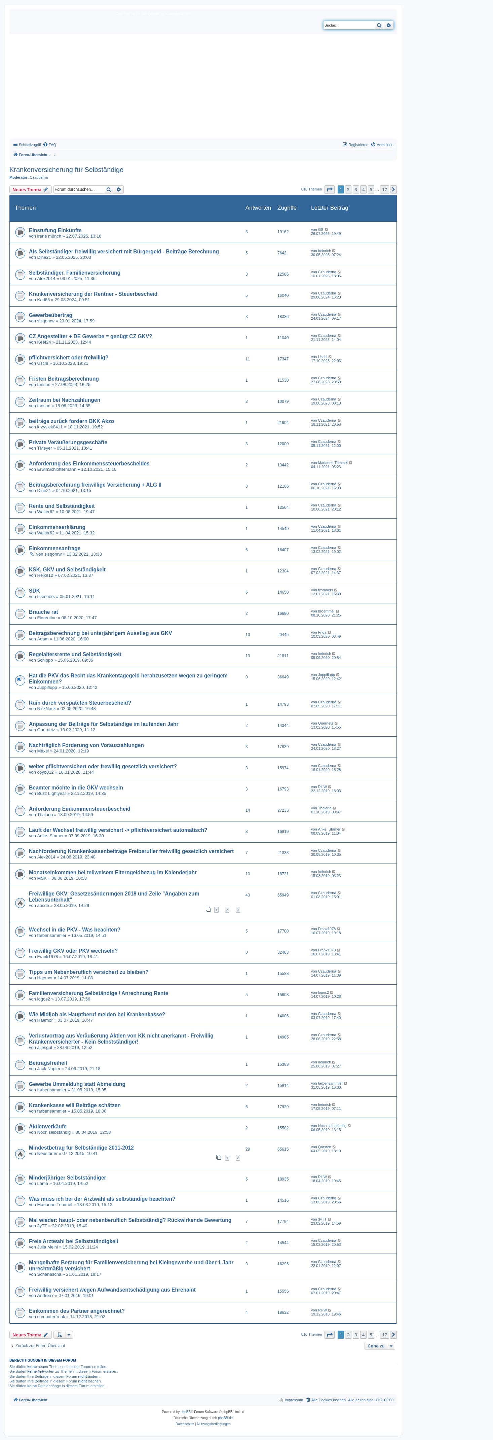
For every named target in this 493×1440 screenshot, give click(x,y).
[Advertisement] (203, 88)
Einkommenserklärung (57, 527)
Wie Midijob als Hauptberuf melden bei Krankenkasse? (97, 1014)
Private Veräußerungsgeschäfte (68, 442)
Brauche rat (43, 612)
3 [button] (356, 189)
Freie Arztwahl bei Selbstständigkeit (73, 1241)
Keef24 (44, 342)
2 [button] (348, 189)
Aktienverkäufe (48, 1126)
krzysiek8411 (50, 426)
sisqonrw (45, 320)
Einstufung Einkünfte (55, 230)
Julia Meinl (47, 1247)
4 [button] (363, 189)
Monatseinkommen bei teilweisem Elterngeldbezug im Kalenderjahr (113, 872)
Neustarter (47, 1153)
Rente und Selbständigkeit (62, 506)
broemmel (326, 611)
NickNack (46, 708)
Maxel (43, 750)
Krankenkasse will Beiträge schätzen (75, 1105)
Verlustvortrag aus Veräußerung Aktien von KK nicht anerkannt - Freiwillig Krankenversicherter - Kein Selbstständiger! (121, 1039)
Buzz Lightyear (51, 793)
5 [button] (371, 189)
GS (321, 229)
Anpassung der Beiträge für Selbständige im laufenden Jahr (104, 724)
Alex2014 (46, 278)
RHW (322, 787)
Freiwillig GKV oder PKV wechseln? (73, 951)
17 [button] (384, 189)
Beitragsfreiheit (48, 1063)
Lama (42, 1183)
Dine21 (44, 257)
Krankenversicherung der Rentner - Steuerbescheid (93, 294)
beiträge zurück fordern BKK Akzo (71, 421)
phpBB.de (225, 1418)
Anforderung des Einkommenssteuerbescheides (89, 463)
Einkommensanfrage (54, 548)
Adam (43, 638)
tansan (43, 384)
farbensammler (52, 935)
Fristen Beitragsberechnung (64, 379)
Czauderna (39, 177)
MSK (42, 878)
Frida (322, 632)
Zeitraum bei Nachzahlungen (64, 400)
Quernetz (46, 729)
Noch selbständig (54, 1132)
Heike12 (45, 575)
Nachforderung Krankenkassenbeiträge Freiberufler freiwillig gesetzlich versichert (131, 851)
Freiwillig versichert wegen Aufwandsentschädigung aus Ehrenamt (112, 1290)
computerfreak (51, 1316)
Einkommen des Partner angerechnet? (77, 1311)
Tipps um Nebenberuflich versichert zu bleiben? (89, 972)
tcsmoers (46, 596)
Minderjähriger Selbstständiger (67, 1178)
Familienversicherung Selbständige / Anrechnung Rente (98, 993)
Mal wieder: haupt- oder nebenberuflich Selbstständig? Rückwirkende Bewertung (130, 1220)
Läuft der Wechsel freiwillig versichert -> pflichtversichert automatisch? (118, 830)
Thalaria (45, 814)
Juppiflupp (47, 687)
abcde (43, 905)
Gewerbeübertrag (50, 315)
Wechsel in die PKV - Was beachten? (74, 930)
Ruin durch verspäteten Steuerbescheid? (80, 703)
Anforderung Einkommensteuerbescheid (79, 809)
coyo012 (45, 772)
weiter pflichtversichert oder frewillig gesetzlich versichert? (103, 766)
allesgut (44, 1047)
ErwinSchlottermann (56, 469)
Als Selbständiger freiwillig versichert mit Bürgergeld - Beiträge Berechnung (124, 251)
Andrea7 (45, 1295)
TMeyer (44, 448)
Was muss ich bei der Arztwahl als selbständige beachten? (102, 1199)
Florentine (47, 617)
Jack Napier (49, 1068)
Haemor (45, 977)
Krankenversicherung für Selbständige (66, 169)
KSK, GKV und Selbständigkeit (67, 569)
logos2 (43, 999)
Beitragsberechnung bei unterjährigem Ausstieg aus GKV (100, 633)
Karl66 (43, 299)
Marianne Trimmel (333, 463)
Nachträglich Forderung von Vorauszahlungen (86, 745)
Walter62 (46, 511)
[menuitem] (49, 145)
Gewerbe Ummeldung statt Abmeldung (77, 1084)
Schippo (45, 660)
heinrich (324, 251)
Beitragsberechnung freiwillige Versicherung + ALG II (95, 485)
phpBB (186, 1412)
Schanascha (49, 1274)
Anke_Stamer (50, 835)
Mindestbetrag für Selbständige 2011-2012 (81, 1148)
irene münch (49, 236)
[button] (330, 189)
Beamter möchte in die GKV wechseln (76, 788)
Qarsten (324, 1147)
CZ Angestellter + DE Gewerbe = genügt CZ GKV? (90, 336)
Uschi (42, 363)
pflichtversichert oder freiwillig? (69, 357)
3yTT (42, 1225)
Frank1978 (327, 929)
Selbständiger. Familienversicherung (74, 273)
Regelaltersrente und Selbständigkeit (75, 654)
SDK (34, 591)
